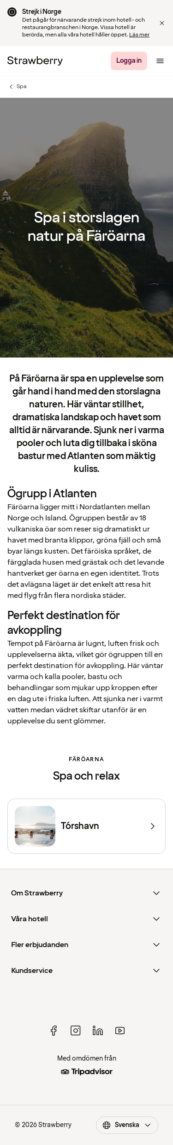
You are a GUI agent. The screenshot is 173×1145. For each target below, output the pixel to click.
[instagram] (75, 1030)
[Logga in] (129, 61)
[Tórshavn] (86, 826)
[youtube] (119, 1030)
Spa (17, 86)
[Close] (162, 23)
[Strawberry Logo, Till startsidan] (35, 61)
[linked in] (97, 1030)
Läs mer (139, 35)
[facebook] (53, 1030)
